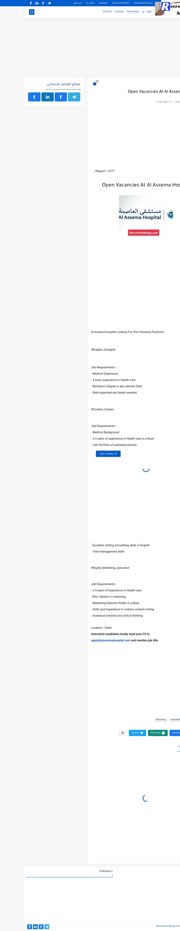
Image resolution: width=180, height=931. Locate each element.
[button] (154, 733)
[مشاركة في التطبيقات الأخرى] (98, 733)
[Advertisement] (90, 50)
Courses (95, 11)
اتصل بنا (65, 3)
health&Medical (166, 84)
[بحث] (7, 12)
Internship (108, 11)
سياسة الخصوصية (118, 3)
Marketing (136, 720)
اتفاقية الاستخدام (96, 3)
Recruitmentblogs (141, 926)
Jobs (124, 11)
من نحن (53, 3)
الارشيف (78, 3)
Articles (83, 11)
